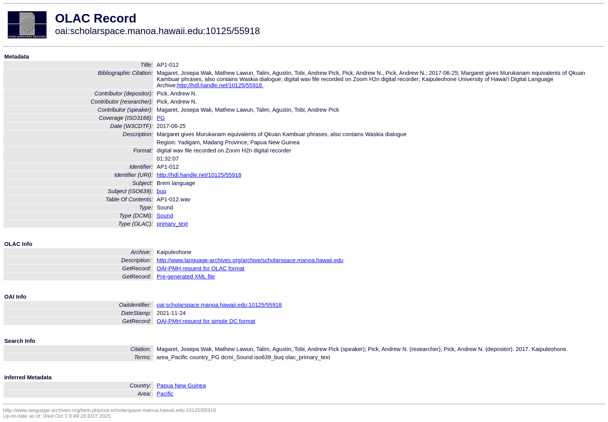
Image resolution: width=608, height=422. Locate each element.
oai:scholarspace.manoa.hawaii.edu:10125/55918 (219, 305)
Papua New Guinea (181, 385)
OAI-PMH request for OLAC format (200, 268)
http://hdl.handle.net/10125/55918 (199, 175)
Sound (165, 216)
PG (161, 118)
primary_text (172, 224)
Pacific (165, 394)
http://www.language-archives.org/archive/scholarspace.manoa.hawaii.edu (250, 260)
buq (161, 191)
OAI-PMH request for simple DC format (206, 321)
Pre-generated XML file (186, 276)
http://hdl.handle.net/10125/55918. (220, 85)
